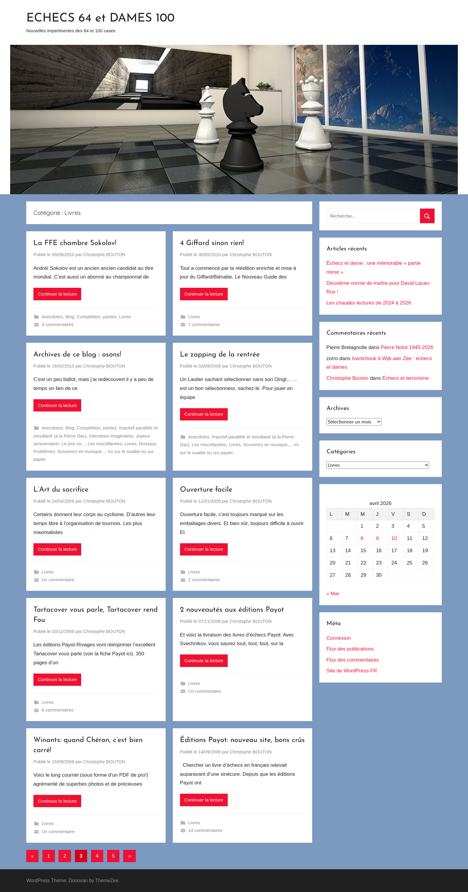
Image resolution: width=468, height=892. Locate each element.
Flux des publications (350, 649)
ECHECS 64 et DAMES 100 (100, 19)
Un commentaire (58, 579)
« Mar (333, 593)
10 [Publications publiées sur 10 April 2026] (394, 538)
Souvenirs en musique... (81, 451)
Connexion (339, 638)
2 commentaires (204, 579)
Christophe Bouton (348, 378)
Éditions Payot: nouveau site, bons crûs (242, 740)
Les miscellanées (105, 443)
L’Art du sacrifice (60, 489)
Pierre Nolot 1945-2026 (407, 347)
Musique (147, 443)
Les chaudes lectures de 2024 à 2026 (369, 303)
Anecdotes (52, 316)
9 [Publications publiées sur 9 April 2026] (377, 538)
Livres (125, 316)
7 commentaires (204, 324)
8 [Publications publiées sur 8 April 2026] (362, 538)
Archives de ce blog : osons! (77, 354)
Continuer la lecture (57, 293)
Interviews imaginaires (111, 435)
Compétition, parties (96, 316)
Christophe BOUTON (104, 254)
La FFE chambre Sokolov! (74, 243)
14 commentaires (205, 830)
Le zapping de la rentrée (220, 354)
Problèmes (44, 451)
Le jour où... (73, 443)
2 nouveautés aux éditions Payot (232, 609)
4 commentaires (58, 324)
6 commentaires (58, 709)
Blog (69, 316)
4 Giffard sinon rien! (212, 243)
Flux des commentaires (353, 660)
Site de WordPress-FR (352, 671)
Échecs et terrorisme (405, 378)
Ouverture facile (206, 489)
